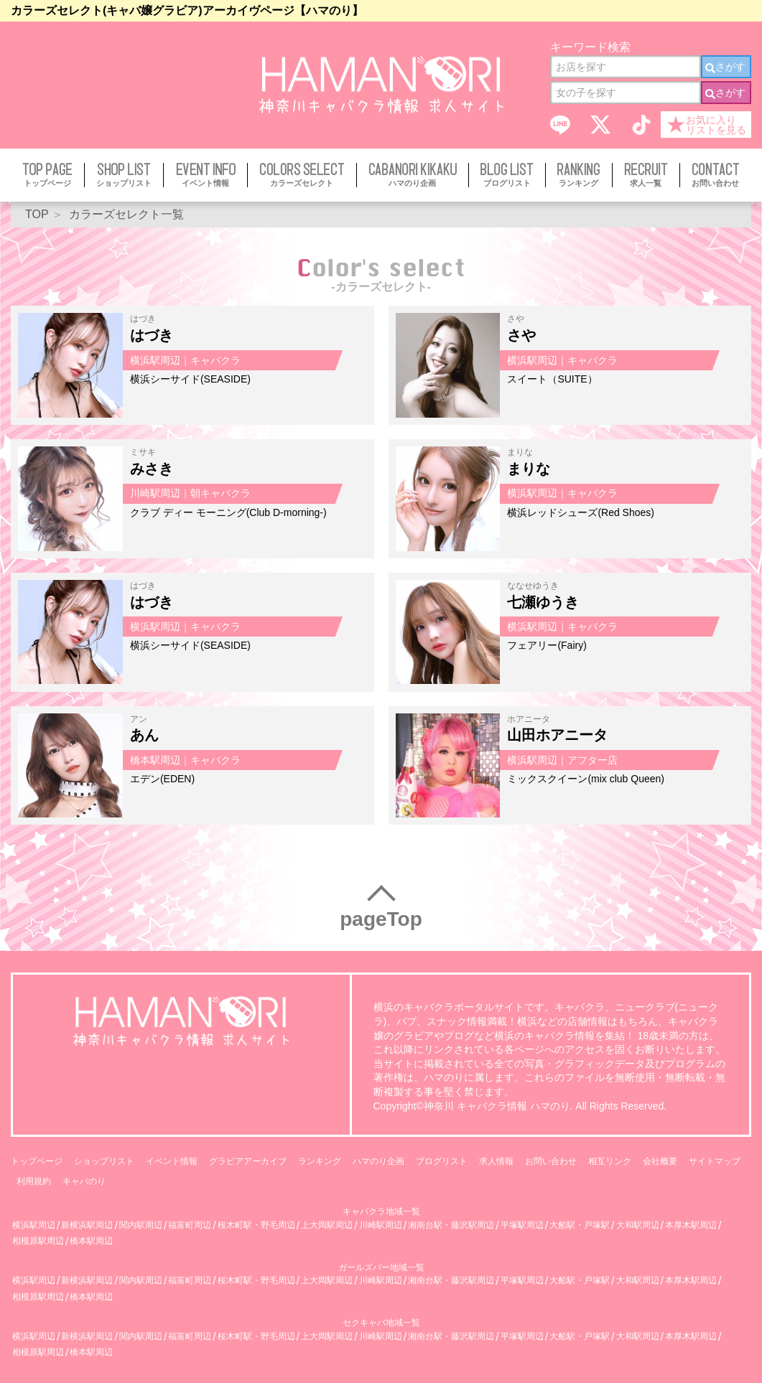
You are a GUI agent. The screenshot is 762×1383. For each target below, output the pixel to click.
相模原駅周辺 (38, 1241)
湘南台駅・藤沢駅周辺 (451, 1225)
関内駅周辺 (140, 1225)
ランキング (319, 1161)
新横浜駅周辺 (87, 1225)
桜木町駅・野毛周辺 (256, 1225)
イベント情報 (172, 1161)
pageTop (381, 919)
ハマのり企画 (378, 1161)
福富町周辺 (189, 1225)
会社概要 (660, 1161)
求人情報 (496, 1161)
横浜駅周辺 (33, 1225)
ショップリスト (104, 1161)
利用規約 (34, 1181)
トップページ (36, 1161)
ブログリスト (442, 1161)
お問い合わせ (551, 1161)
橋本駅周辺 (91, 1241)
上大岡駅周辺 (327, 1225)
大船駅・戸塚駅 (579, 1225)
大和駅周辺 (637, 1225)
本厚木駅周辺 (691, 1225)
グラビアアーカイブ (248, 1161)
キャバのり (84, 1181)
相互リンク (609, 1161)
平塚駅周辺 (522, 1225)
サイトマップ (714, 1161)
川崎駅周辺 (380, 1225)
